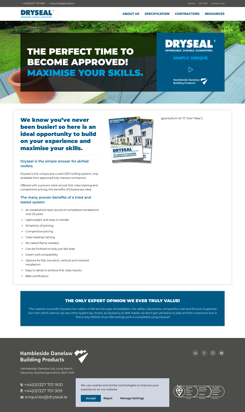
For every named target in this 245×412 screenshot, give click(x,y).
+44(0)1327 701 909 (43, 390)
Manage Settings (132, 398)
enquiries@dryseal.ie (62, 3)
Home (191, 3)
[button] (190, 69)
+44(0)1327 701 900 (34, 3)
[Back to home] (37, 14)
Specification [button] (157, 14)
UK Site (203, 3)
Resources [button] (215, 14)
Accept (91, 398)
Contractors (187, 14)
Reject (107, 398)
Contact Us (218, 3)
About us (130, 14)
